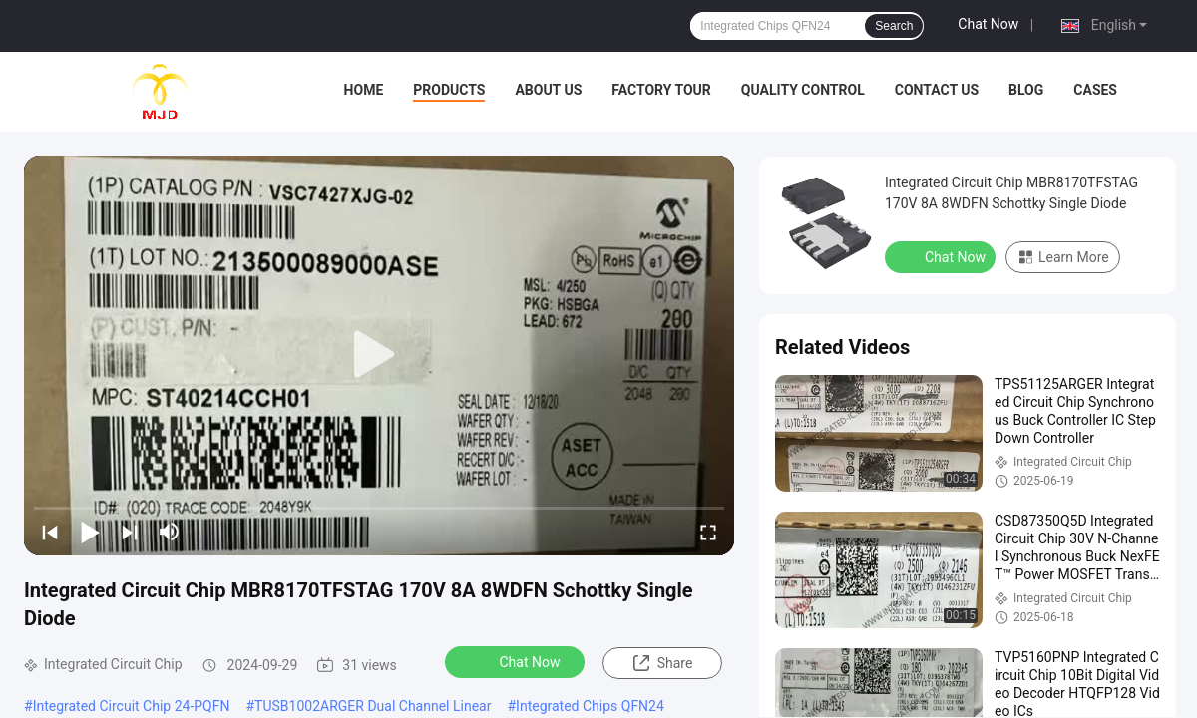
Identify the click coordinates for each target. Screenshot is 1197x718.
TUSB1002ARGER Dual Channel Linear (372, 706)
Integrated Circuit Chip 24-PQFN (131, 706)
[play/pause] (90, 531)
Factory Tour (661, 90)
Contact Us (937, 90)
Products (449, 90)
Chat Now (988, 24)
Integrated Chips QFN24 (590, 706)
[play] (379, 355)
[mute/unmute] (170, 531)
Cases (1095, 90)
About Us (548, 90)
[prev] (50, 531)
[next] (130, 531)
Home (364, 90)
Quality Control (803, 90)
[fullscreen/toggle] (708, 531)
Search (894, 26)
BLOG (1025, 90)
